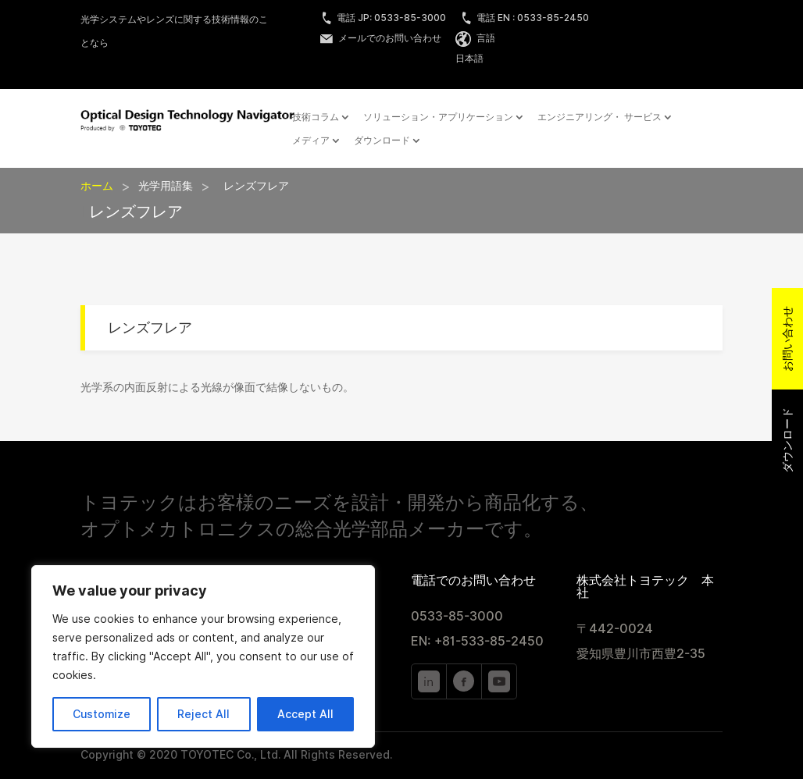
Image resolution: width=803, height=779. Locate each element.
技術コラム (315, 117)
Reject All (203, 714)
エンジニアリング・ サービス (599, 117)
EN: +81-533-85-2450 (477, 641)
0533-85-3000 (457, 616)
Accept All (305, 714)
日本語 (469, 58)
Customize (101, 714)
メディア (311, 140)
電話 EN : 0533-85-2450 (524, 17)
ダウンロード (382, 140)
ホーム (96, 186)
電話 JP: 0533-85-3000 (383, 17)
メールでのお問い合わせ (380, 38)
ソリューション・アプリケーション (438, 117)
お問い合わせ (787, 339)
